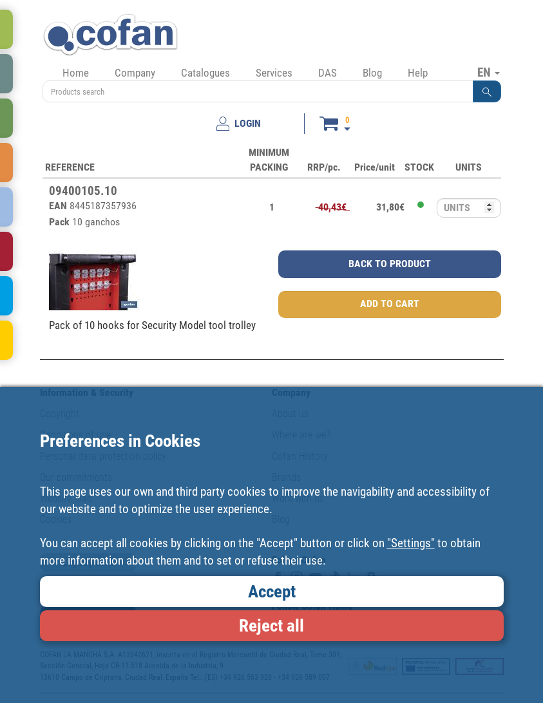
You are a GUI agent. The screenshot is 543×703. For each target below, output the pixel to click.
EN (488, 72)
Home (75, 72)
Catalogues (205, 72)
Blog (372, 72)
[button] (487, 91)
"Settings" (411, 543)
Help (418, 72)
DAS (327, 72)
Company (135, 72)
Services (274, 72)
